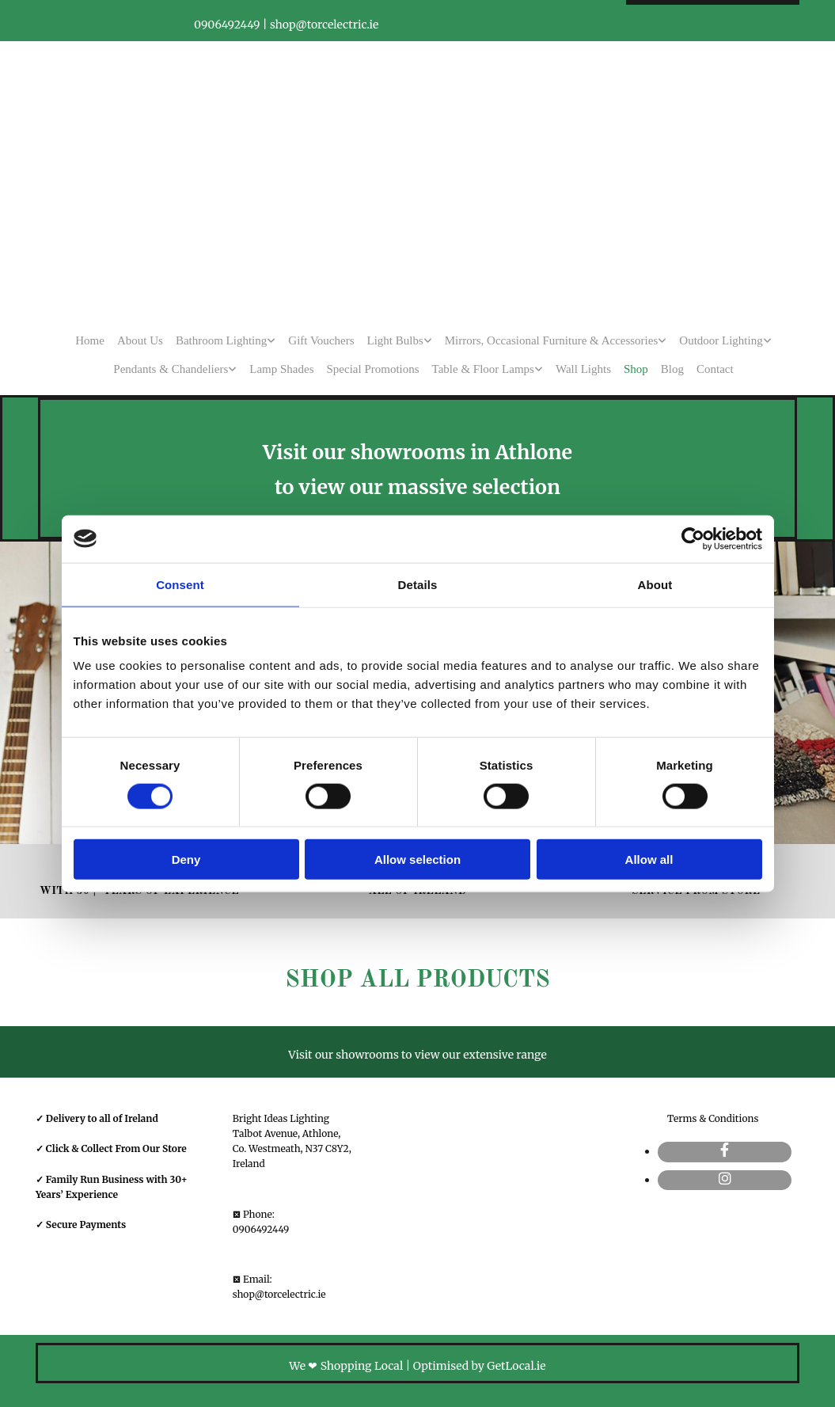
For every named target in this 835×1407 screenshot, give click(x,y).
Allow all (649, 859)
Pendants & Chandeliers (170, 369)
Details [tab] (418, 584)
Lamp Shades (281, 369)
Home (89, 340)
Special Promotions (373, 369)
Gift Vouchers (321, 340)
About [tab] (655, 584)
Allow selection (417, 859)
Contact (715, 369)
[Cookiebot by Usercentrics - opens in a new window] (693, 538)
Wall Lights (583, 369)
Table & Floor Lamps (483, 369)
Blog (672, 369)
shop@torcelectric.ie (279, 1294)
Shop (636, 369)
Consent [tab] (180, 584)
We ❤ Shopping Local (346, 1366)
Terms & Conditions (712, 1118)
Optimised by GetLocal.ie (479, 1366)
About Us (140, 340)
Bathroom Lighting (221, 340)
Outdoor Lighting (720, 340)
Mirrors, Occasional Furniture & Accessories (552, 340)
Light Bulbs (395, 340)
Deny (186, 859)
